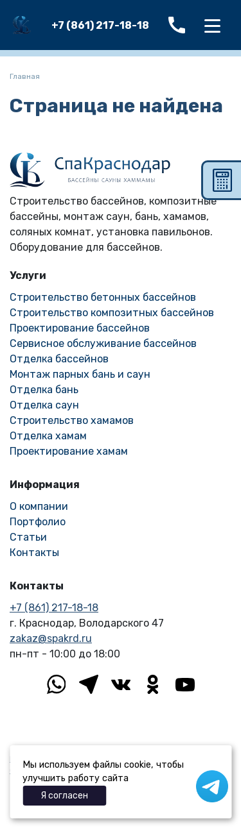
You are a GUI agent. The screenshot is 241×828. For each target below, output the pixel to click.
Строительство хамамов (72, 420)
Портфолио (38, 522)
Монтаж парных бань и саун (80, 374)
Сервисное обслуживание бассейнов (103, 343)
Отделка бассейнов (59, 359)
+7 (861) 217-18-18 (100, 25)
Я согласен (64, 795)
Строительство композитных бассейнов (112, 313)
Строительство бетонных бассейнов (103, 297)
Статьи (28, 537)
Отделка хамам (48, 436)
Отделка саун (44, 405)
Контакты (34, 552)
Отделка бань (44, 390)
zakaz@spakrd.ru (51, 638)
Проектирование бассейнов (80, 328)
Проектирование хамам (69, 451)
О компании (39, 506)
